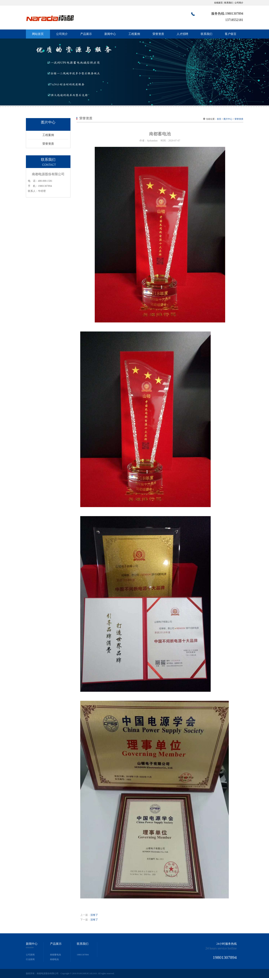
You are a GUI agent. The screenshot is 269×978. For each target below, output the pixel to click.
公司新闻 (30, 954)
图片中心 (228, 119)
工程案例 (134, 33)
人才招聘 (182, 33)
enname (30, 947)
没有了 (94, 915)
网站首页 (38, 33)
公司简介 (239, 2)
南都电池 (54, 959)
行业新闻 (30, 959)
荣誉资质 (158, 33)
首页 (219, 119)
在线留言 (218, 2)
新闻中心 (110, 33)
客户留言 (230, 33)
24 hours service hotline (221, 948)
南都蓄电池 (55, 954)
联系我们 (228, 2)
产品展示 (86, 33)
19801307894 (83, 954)
